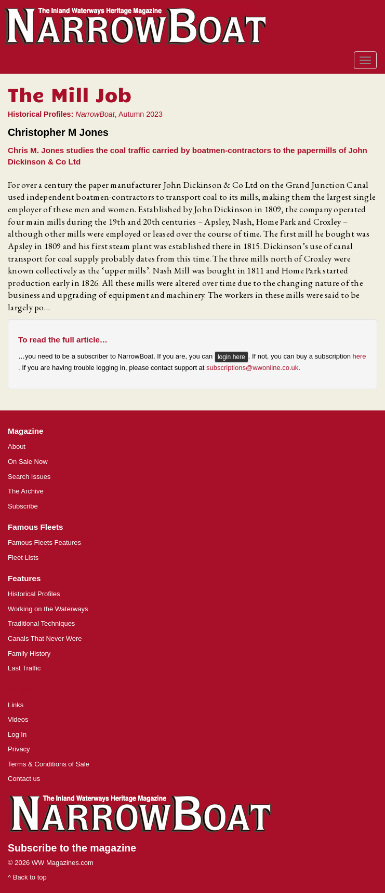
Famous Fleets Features (44, 542)
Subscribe (23, 506)
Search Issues (29, 476)
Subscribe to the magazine (72, 848)
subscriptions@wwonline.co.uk (252, 368)
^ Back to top (27, 877)
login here (231, 357)
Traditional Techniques (41, 623)
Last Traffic (24, 668)
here (359, 356)
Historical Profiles (34, 594)
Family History (29, 653)
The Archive (26, 491)
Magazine (25, 431)
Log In (17, 734)
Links (15, 705)
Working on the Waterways (48, 609)
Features (24, 578)
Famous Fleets (35, 527)
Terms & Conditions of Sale (48, 764)
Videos (18, 719)
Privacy (19, 749)
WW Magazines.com (63, 863)
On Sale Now (28, 461)
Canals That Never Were (45, 638)
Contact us (24, 778)
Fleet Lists (23, 557)
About (16, 446)
